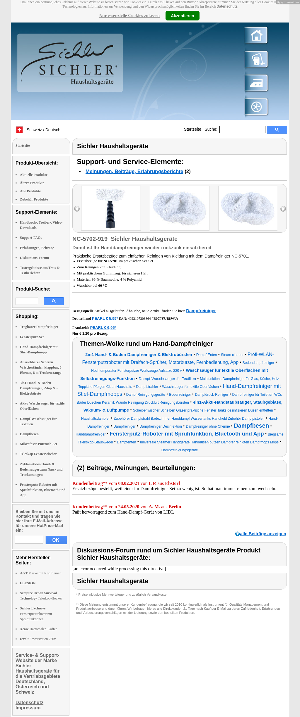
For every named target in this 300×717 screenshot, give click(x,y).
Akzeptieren (182, 15)
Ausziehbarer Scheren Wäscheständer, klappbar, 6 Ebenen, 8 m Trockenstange (41, 367)
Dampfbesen (29, 434)
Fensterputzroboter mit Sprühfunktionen (36, 613)
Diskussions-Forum (34, 258)
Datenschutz (227, 6)
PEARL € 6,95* (103, 327)
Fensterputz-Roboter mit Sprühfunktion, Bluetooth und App (42, 490)
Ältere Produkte (32, 183)
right (283, 209)
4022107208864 (139, 319)
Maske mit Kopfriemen (40, 573)
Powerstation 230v (38, 639)
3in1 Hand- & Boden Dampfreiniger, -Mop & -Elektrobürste (39, 388)
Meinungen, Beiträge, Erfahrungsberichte (134, 171)
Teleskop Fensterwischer (38, 454)
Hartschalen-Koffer (38, 629)
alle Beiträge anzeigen (263, 533)
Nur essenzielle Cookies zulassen (129, 15)
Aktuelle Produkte (33, 175)
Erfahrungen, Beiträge (37, 248)
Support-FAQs (31, 238)
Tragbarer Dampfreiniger (39, 327)
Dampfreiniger (201, 310)
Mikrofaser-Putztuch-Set (38, 444)
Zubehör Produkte (34, 199)
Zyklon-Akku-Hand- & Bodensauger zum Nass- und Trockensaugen (41, 469)
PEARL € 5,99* (105, 318)
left (77, 209)
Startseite (192, 129)
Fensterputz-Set (32, 337)
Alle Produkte (30, 191)
